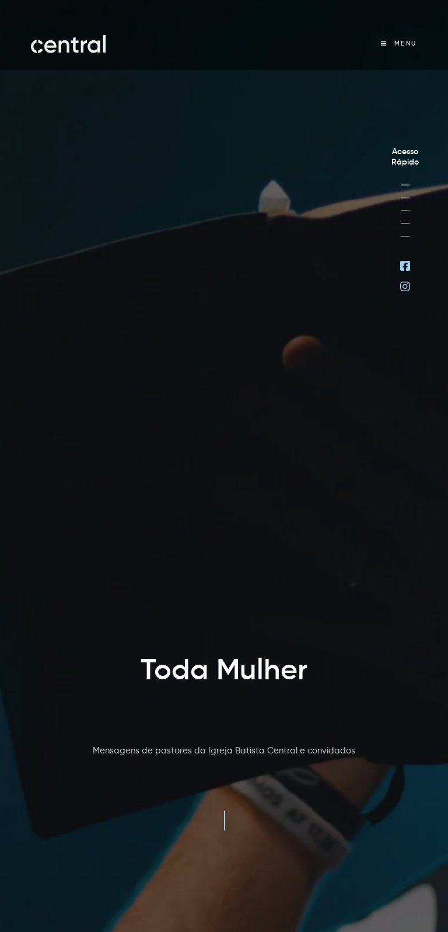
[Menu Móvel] (399, 43)
